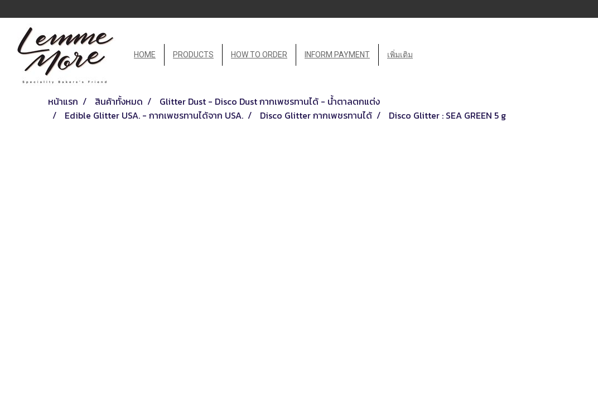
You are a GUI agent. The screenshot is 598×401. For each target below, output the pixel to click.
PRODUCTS (193, 54)
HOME (145, 54)
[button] (431, 55)
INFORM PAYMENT (337, 54)
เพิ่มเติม (400, 54)
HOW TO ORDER (259, 54)
